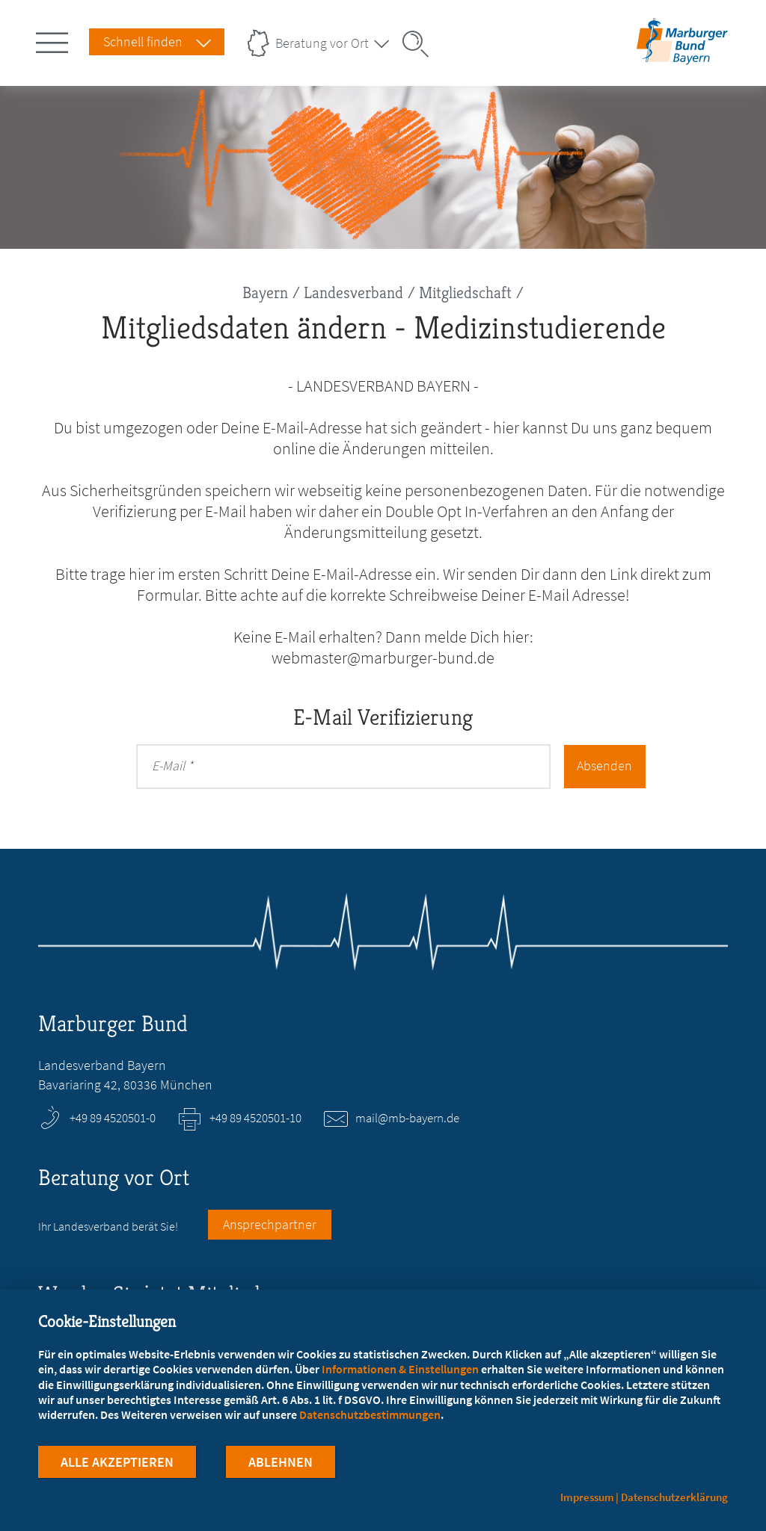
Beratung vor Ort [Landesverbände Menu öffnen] (322, 43)
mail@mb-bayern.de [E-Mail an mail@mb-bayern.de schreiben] (407, 1118)
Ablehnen (280, 1462)
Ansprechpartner (269, 1224)
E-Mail (168, 765)
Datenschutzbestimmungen (370, 1415)
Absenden (603, 765)
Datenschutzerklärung (674, 1497)
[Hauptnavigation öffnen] (54, 39)
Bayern (265, 292)
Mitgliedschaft (465, 292)
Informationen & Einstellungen (400, 1369)
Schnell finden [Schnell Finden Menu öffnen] (143, 41)
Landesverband (353, 292)
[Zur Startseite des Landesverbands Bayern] (679, 55)
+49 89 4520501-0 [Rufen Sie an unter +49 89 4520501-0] (113, 1118)
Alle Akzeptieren (117, 1462)
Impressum (587, 1497)
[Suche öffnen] (420, 44)
